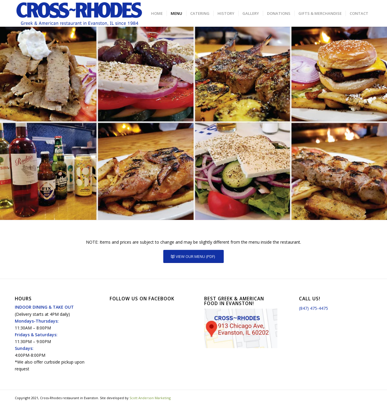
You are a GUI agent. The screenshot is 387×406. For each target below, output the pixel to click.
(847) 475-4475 (313, 308)
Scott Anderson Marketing (150, 398)
